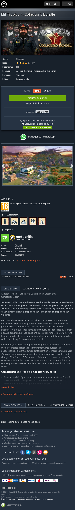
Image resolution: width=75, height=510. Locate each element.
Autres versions (13, 272)
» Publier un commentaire (14, 411)
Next (72, 166)
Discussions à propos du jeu (37, 123)
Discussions (36, 405)
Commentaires (13, 405)
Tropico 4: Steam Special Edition (16, 276)
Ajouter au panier (37, 98)
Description (10, 288)
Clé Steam (20, 75)
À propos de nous (8, 499)
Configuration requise (35, 288)
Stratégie (20, 59)
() (48, 4)
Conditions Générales (25, 499)
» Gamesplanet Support (29, 260)
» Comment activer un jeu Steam (17, 394)
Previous (3, 166)
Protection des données (44, 499)
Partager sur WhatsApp (37, 137)
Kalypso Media (22, 79)
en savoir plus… (8, 387)
